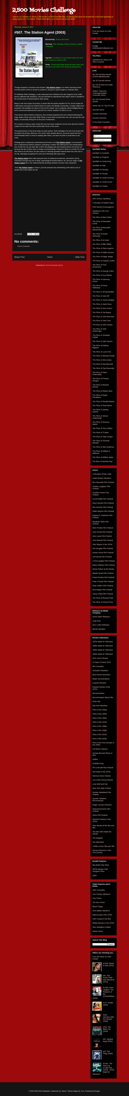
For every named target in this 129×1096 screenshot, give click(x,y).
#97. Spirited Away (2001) (108, 1040)
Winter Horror (97, 931)
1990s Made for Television (102, 650)
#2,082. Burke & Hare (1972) (108, 964)
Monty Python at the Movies (103, 569)
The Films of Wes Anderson (103, 447)
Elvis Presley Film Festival (102, 528)
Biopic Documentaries (101, 679)
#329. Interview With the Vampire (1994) (108, 1018)
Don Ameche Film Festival (102, 507)
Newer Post (19, 257)
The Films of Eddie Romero (103, 252)
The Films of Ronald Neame (103, 401)
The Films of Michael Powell (103, 356)
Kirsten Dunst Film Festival (102, 553)
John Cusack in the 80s (101, 919)
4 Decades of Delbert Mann (103, 203)
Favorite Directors (99, 118)
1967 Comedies (98, 890)
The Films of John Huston (102, 325)
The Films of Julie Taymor (102, 341)
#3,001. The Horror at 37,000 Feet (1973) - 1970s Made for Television (103, 1069)
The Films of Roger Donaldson (99, 396)
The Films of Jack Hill (100, 296)
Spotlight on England (100, 157)
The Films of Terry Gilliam (102, 428)
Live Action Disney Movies (102, 780)
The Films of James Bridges (103, 300)
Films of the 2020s (99, 739)
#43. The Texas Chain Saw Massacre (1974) (109, 979)
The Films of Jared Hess (102, 304)
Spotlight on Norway (100, 170)
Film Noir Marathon (99, 706)
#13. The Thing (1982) (108, 1052)
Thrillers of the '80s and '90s (103, 846)
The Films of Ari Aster (100, 240)
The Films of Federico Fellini (103, 261)
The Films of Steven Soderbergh (100, 417)
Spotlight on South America (103, 178)
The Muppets (97, 838)
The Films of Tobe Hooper (102, 437)
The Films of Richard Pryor (102, 598)
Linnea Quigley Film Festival (103, 561)
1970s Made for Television (102, 642)
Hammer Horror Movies (101, 776)
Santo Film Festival (99, 815)
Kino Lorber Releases (100, 625)
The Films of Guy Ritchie (102, 275)
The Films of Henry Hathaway (99, 287)
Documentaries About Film (102, 697)
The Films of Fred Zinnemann (99, 266)
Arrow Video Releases (101, 617)
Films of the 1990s (99, 730)
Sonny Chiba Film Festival (102, 594)
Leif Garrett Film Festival (102, 557)
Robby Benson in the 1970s (103, 923)
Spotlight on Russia (100, 174)
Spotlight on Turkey (100, 186)
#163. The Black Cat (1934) (107, 1029)
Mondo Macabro (98, 629)
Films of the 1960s (99, 718)
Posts (97, 136)
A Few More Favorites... (101, 122)
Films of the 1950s (99, 714)
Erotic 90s (96, 701)
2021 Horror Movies (100, 658)
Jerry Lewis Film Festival (102, 536)
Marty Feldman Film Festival (103, 565)
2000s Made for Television (102, 654)
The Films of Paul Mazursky (103, 368)
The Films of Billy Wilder (101, 244)
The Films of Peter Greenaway (99, 373)
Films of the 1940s (99, 710)
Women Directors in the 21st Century (101, 851)
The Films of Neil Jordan (102, 360)
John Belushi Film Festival (102, 540)
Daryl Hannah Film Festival (103, 503)
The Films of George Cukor (103, 271)
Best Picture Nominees (101, 675)
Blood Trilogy (97, 907)
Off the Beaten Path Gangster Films (100, 870)
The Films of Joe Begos (101, 312)
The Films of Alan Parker (102, 217)
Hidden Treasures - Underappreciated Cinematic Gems (99, 93)
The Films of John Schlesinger (99, 330)
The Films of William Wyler (102, 457)
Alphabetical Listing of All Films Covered (102, 61)
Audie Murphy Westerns (101, 478)
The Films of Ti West (100, 433)
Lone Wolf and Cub (100, 784)
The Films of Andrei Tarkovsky (100, 235)
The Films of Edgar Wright (102, 257)
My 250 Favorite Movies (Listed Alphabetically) (101, 75)
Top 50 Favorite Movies (101, 81)
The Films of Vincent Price (102, 602)
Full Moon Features (100, 749)
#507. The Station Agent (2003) (39, 32)
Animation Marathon (100, 671)
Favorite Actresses (99, 114)
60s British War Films (100, 865)
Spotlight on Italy (99, 165)
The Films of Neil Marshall (102, 364)
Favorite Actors (98, 110)
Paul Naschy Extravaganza (103, 207)
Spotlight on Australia (100, 153)
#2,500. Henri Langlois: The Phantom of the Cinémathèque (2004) (103, 993)
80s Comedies (98, 666)
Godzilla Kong (97, 763)
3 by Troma (96, 898)
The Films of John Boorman (103, 317)
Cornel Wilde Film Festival (102, 499)
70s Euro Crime (98, 902)
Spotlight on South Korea (102, 182)
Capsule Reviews (99, 683)
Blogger (97, 1091)
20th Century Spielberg (101, 199)
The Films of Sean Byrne (102, 405)
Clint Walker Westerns (101, 911)
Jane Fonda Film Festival (102, 532)
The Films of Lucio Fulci (101, 352)
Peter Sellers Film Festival (102, 586)
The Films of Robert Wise (102, 391)
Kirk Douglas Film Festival (102, 548)
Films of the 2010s (99, 735)
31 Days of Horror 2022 (101, 662)
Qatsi (94, 875)
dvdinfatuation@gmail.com (102, 48)
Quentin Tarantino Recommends (99, 800)
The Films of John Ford (101, 321)
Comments (99, 140)
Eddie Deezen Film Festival (103, 511)
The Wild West (98, 842)
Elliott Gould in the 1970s (102, 915)
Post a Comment (24, 246)
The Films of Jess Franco (102, 308)
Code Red (96, 621)
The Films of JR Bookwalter (103, 292)
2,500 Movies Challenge (44, 10)
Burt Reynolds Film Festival (103, 482)
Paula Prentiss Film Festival (103, 577)
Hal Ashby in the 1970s (101, 772)
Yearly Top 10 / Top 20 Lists (103, 106)
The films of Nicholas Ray (102, 461)
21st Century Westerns (101, 894)
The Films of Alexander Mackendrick (101, 229)
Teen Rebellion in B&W (101, 927)
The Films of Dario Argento (103, 248)
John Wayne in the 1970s (102, 544)
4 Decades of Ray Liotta (101, 474)
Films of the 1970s (99, 722)
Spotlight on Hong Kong (101, 161)
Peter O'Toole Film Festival (103, 582)
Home (50, 257)
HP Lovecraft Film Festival (102, 768)
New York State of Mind (101, 788)
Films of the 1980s (99, 726)
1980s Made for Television (102, 646)
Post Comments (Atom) (54, 265)
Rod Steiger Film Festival (102, 590)
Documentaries (98, 693)
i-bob (82, 1091)
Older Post (79, 257)
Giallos (95, 759)
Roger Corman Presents (101, 805)
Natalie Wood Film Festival (102, 573)
